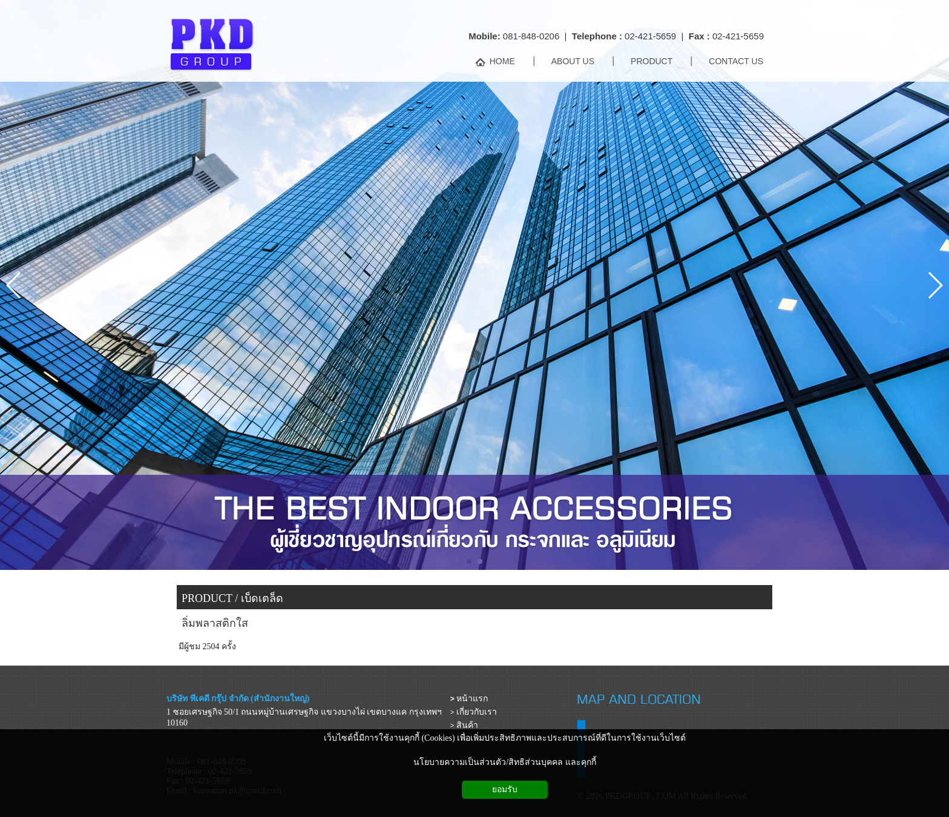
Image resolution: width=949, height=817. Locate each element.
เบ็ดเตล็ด (262, 598)
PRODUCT (207, 598)
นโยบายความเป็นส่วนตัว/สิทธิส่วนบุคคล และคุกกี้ (504, 762)
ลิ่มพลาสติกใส (215, 623)
